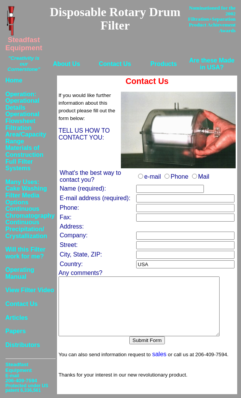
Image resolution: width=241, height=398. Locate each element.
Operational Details (22, 104)
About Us (66, 64)
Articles (16, 317)
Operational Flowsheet (22, 117)
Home (13, 80)
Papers (15, 331)
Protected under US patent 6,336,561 (26, 388)
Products (163, 64)
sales (159, 365)
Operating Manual (19, 273)
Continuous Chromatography (30, 212)
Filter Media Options (22, 199)
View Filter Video (29, 290)
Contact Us (115, 64)
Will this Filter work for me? (25, 253)
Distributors (22, 345)
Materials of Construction (24, 151)
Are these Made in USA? (211, 64)
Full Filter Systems (19, 165)
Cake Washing (26, 188)
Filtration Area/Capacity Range (25, 135)
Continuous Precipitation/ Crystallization (26, 229)
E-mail (12, 375)
